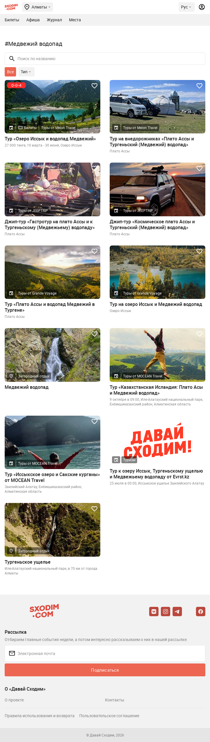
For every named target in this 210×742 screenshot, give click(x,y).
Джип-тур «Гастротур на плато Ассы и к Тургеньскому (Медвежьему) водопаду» (50, 224)
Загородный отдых (33, 376)
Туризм (129, 459)
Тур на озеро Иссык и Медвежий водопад (156, 304)
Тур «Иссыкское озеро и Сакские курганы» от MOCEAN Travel (52, 477)
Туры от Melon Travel (58, 127)
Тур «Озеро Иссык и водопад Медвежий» (50, 139)
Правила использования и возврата (40, 715)
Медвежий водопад (27, 387)
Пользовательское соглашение (109, 715)
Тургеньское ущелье (28, 562)
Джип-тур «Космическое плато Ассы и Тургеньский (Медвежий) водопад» (152, 224)
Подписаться (105, 670)
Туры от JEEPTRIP (33, 210)
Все (10, 71)
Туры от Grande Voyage (37, 293)
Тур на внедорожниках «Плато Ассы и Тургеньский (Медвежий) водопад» (152, 141)
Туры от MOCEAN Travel (142, 376)
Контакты (114, 700)
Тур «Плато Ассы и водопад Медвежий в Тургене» (50, 307)
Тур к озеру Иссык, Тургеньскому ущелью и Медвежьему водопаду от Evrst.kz (156, 474)
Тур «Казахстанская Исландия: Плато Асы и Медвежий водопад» (156, 390)
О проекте (14, 700)
